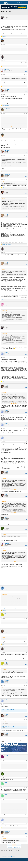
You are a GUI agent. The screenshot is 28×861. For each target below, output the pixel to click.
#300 (26, 441)
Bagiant (3, 13)
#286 (26, 113)
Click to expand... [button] (14, 126)
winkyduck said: (4, 594)
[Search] (26, 3)
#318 (26, 799)
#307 (26, 618)
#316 (26, 777)
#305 (26, 548)
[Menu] (1, 3)
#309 (26, 652)
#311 (26, 685)
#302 (26, 499)
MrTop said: (3, 637)
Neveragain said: (4, 310)
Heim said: (3, 76)
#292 (26, 252)
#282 (26, 44)
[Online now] (3, 193)
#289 (26, 179)
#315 (26, 760)
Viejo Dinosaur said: (5, 181)
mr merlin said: (4, 534)
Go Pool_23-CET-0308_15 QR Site (7, 709)
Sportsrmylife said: (4, 157)
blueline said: (4, 392)
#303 (26, 522)
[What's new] (24, 3)
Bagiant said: (4, 501)
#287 (26, 138)
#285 (26, 94)
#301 (26, 476)
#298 (26, 415)
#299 (26, 428)
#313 (26, 719)
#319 (26, 823)
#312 (26, 704)
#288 (26, 155)
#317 (26, 787)
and (6, 66)
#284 (26, 74)
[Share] (24, 21)
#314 (26, 738)
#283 (26, 60)
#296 (26, 357)
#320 (26, 836)
